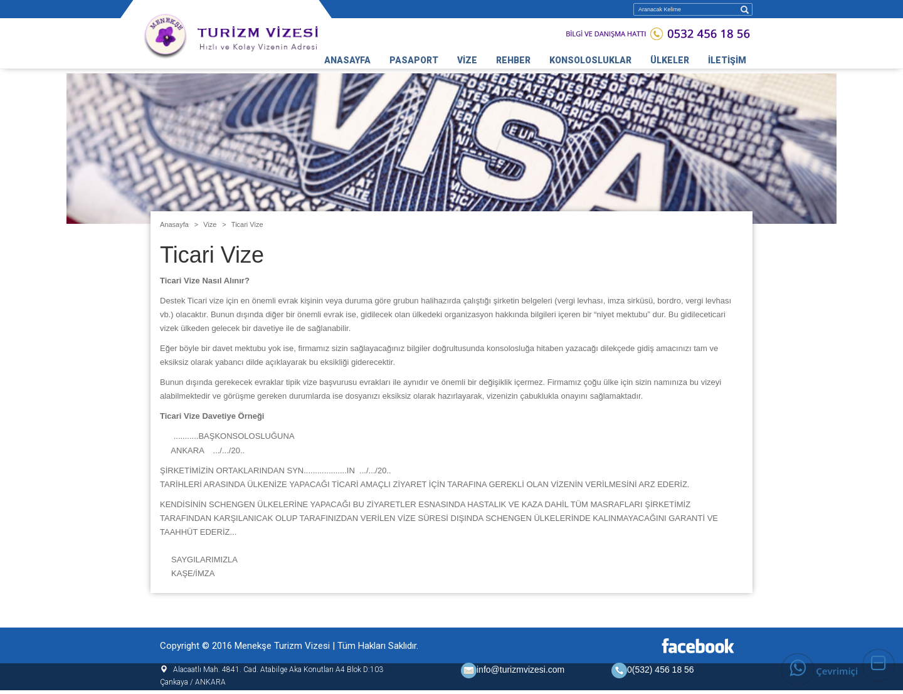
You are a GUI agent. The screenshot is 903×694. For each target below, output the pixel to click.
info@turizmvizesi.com (512, 670)
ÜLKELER (669, 60)
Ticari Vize (247, 224)
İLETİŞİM (727, 60)
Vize (209, 224)
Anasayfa (174, 224)
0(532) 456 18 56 (660, 670)
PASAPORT (413, 60)
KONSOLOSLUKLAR (590, 60)
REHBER (513, 60)
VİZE (467, 60)
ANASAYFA (347, 60)
